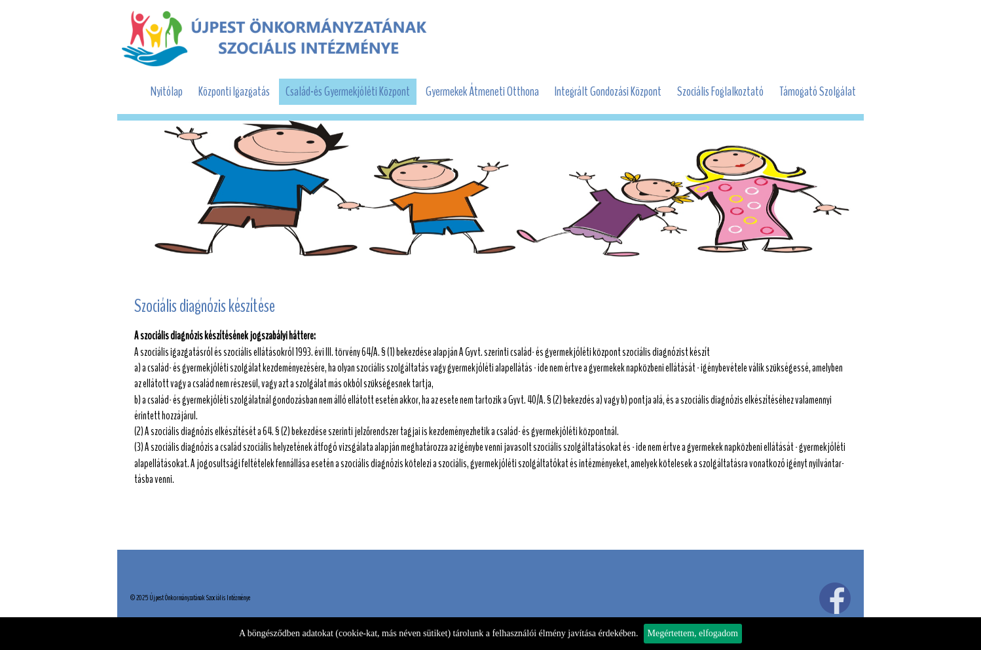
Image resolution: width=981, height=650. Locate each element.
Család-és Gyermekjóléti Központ (348, 91)
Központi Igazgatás (234, 91)
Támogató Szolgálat (817, 91)
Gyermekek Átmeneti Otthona (482, 91)
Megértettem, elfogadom (693, 633)
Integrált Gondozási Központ (608, 91)
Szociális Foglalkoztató (720, 91)
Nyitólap (167, 91)
